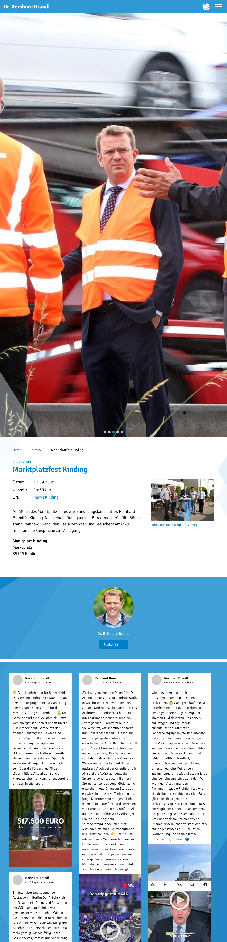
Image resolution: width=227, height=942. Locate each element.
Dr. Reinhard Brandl (113, 633)
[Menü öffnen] (218, 7)
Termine (36, 450)
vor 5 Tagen (32, 882)
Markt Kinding (46, 497)
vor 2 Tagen (102, 682)
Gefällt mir (113, 644)
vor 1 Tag (30, 682)
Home (17, 450)
